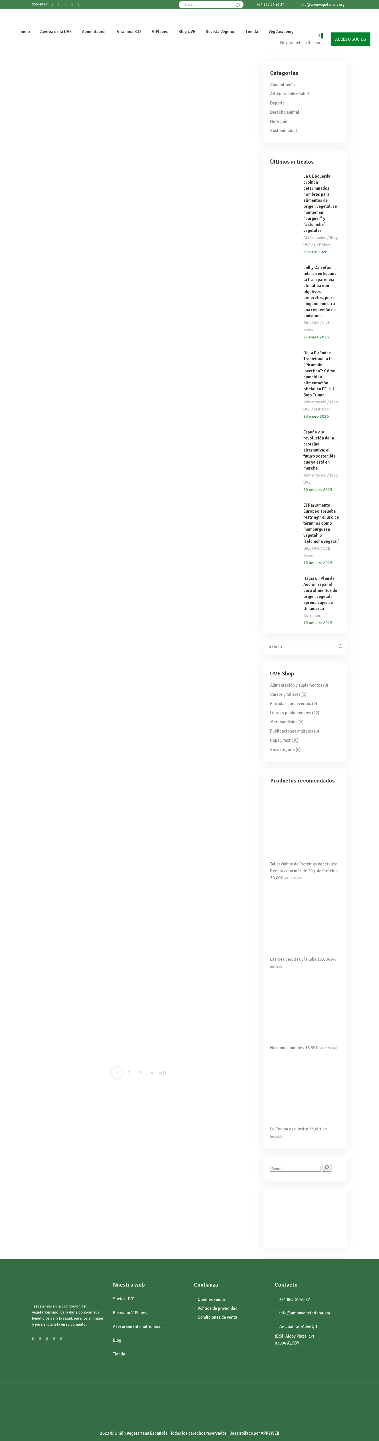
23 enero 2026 (316, 416)
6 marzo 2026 (315, 251)
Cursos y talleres (285, 694)
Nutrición (278, 121)
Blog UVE (311, 322)
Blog (117, 1340)
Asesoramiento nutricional (137, 1326)
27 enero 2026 (316, 337)
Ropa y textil (281, 740)
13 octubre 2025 (317, 562)
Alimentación (282, 84)
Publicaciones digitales (291, 731)
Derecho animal (284, 112)
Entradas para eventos (290, 703)
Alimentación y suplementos (296, 685)
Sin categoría (282, 749)
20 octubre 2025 (317, 489)
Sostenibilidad (283, 130)
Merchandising (284, 722)
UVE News (322, 244)
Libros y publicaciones (290, 712)
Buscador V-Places (130, 1312)
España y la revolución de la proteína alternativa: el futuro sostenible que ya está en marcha (319, 450)
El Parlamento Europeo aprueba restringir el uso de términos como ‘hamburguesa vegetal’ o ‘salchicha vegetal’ (321, 523)
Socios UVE (123, 1298)
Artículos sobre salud (289, 93)
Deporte (277, 103)
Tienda (119, 1354)
